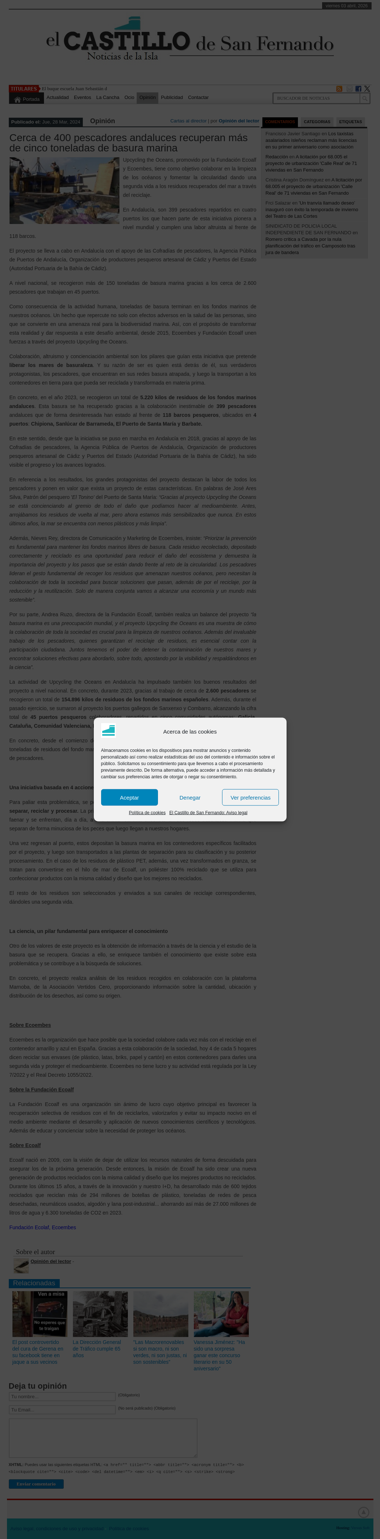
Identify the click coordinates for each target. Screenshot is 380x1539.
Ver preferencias (250, 797)
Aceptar (129, 797)
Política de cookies (147, 812)
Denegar (190, 797)
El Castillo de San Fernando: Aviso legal (208, 812)
